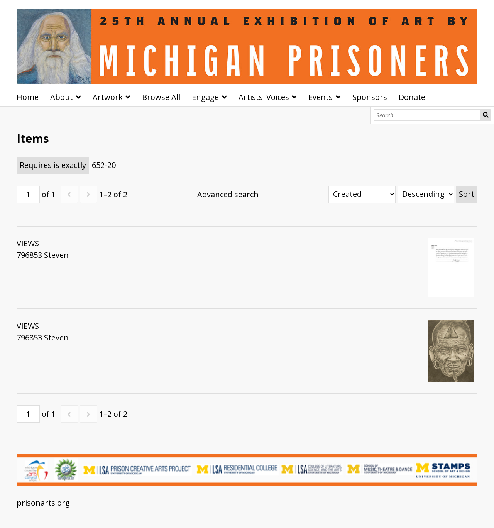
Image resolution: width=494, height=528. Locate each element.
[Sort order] (426, 194)
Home (28, 97)
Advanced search (228, 194)
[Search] (427, 115)
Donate (412, 97)
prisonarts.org (43, 503)
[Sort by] (362, 194)
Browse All (161, 97)
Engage (205, 97)
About (61, 97)
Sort (466, 194)
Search (485, 115)
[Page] (28, 194)
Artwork (108, 97)
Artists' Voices (264, 97)
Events (320, 97)
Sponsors (369, 97)
